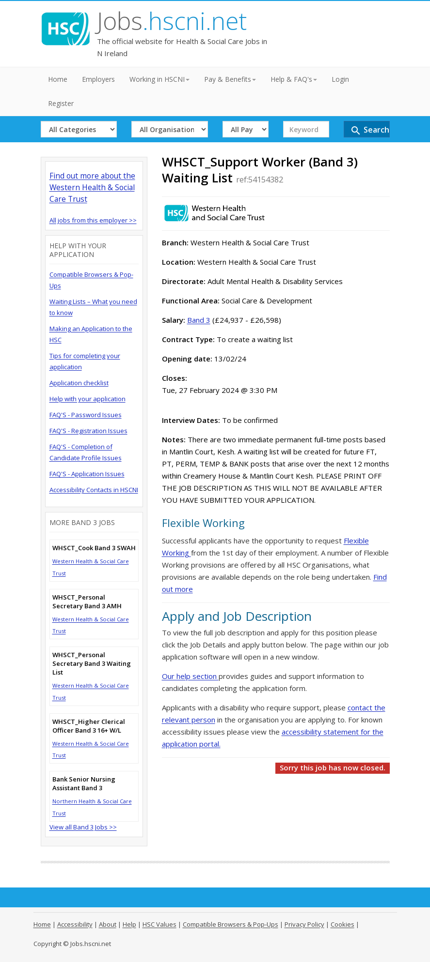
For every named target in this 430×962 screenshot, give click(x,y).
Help (129, 924)
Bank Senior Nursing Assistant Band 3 (83, 783)
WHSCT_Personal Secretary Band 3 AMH (87, 601)
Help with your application (87, 398)
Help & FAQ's (294, 79)
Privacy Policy (304, 924)
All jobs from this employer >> (93, 220)
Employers (98, 79)
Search (369, 130)
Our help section (190, 676)
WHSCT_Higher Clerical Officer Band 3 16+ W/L (88, 726)
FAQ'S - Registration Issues (88, 430)
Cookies (342, 924)
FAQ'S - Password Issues (85, 414)
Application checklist (79, 382)
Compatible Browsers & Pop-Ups (230, 924)
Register (61, 103)
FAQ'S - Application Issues (87, 473)
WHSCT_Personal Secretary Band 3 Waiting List (91, 663)
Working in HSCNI (159, 79)
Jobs (172, 20)
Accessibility (75, 924)
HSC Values (159, 924)
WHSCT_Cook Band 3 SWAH (94, 547)
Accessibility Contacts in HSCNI (93, 489)
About (107, 924)
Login (340, 79)
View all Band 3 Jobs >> (83, 827)
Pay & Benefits (230, 79)
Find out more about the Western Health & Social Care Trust (92, 187)
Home (57, 79)
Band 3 (198, 320)
